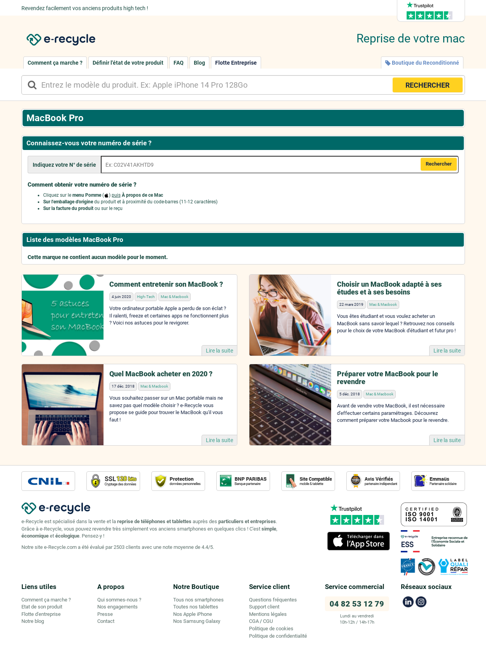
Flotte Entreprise (236, 63)
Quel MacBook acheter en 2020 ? (160, 374)
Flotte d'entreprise (41, 614)
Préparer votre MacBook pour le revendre (387, 378)
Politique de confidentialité (278, 636)
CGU (268, 621)
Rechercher (439, 164)
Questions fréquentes (273, 600)
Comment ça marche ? (55, 63)
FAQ (179, 63)
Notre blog (32, 621)
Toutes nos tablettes (195, 607)
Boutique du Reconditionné (422, 63)
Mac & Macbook (174, 296)
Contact (105, 621)
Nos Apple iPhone (192, 614)
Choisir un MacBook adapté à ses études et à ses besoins (389, 288)
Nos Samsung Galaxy (196, 621)
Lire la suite (219, 350)
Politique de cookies (271, 628)
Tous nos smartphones (198, 600)
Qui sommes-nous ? (119, 600)
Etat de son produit (41, 607)
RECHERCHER (427, 85)
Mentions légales (268, 614)
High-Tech (146, 296)
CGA (254, 621)
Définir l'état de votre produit (128, 63)
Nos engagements (117, 607)
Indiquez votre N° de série (64, 165)
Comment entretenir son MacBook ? (166, 284)
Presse (105, 614)
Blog (199, 63)
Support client (264, 607)
